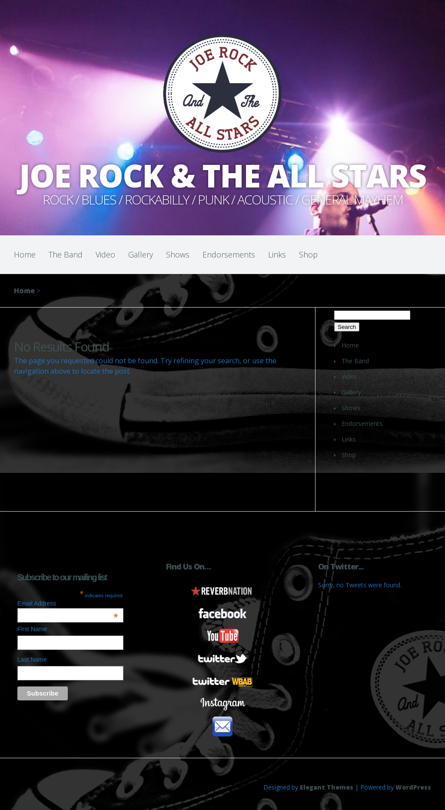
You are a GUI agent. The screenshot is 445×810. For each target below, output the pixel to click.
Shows (177, 254)
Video (105, 254)
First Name (32, 629)
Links (277, 254)
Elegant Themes (326, 787)
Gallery (140, 254)
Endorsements (229, 254)
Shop (308, 254)
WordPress (413, 787)
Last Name (32, 659)
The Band (66, 254)
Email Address (67, 603)
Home (25, 254)
